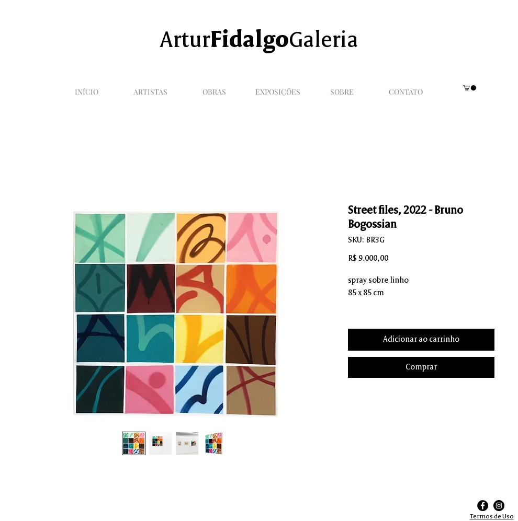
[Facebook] (482, 505)
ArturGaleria (259, 41)
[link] (469, 87)
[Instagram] (498, 505)
